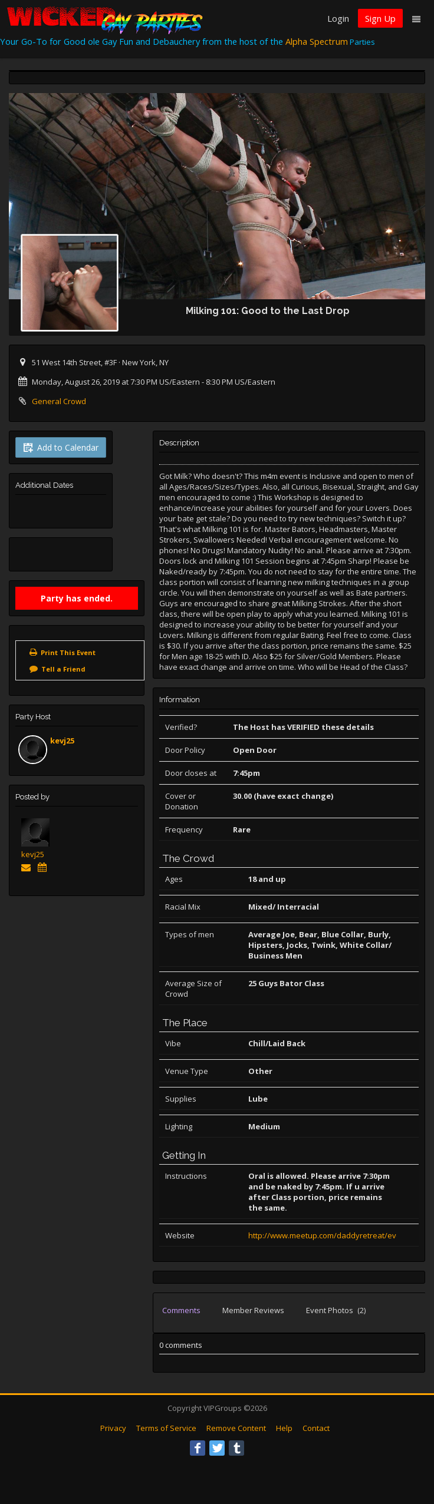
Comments (181, 1310)
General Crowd (59, 401)
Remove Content (236, 1428)
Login (338, 18)
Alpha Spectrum (316, 41)
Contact (316, 1428)
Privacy (113, 1428)
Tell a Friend (63, 669)
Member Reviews (253, 1310)
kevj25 (62, 740)
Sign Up (380, 18)
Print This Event (68, 652)
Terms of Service (166, 1428)
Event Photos (336, 1310)
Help (284, 1428)
